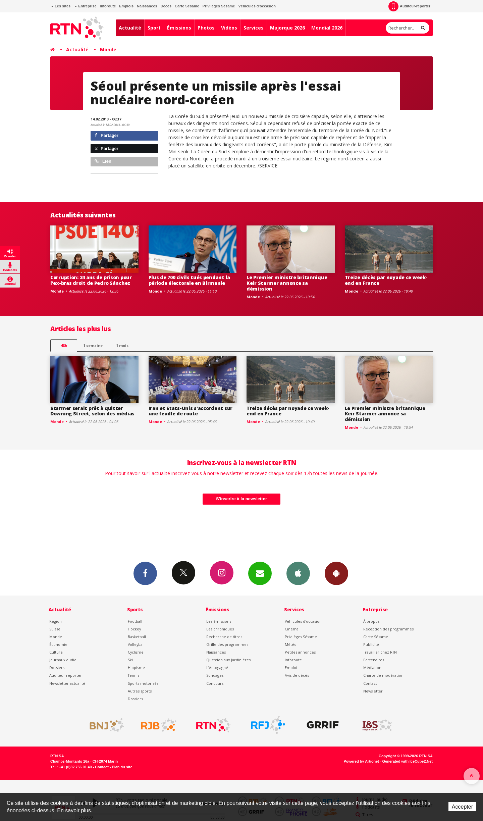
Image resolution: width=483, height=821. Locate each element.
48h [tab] (64, 345)
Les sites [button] (60, 6)
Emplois (126, 6)
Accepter (462, 807)
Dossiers (56, 667)
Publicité (371, 644)
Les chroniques (220, 629)
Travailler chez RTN (380, 652)
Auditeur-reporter (409, 6)
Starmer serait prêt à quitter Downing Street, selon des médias (92, 411)
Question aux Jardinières (228, 660)
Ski (130, 660)
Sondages (214, 675)
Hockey (134, 629)
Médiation (372, 667)
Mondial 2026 (326, 27)
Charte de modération (383, 675)
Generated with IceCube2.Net (407, 761)
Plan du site (122, 767)
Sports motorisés (143, 683)
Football (135, 621)
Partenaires (373, 660)
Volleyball (136, 644)
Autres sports (140, 691)
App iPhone (298, 573)
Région (55, 621)
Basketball (137, 636)
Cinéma (292, 629)
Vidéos (229, 27)
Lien (103, 161)
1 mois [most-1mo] (122, 345)
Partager (106, 135)
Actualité (130, 27)
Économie (58, 644)
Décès (166, 6)
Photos (206, 27)
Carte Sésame (187, 6)
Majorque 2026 (287, 27)
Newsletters (260, 573)
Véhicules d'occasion (256, 6)
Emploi (291, 667)
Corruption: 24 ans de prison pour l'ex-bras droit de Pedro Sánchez (91, 280)
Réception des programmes (388, 629)
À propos (371, 621)
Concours (214, 683)
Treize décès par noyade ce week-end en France (386, 280)
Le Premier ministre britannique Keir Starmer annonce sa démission (287, 283)
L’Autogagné (217, 667)
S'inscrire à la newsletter (241, 498)
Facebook (145, 573)
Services (254, 27)
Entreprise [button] (85, 6)
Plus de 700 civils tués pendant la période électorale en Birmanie (189, 280)
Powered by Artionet (361, 761)
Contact (370, 683)
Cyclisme (136, 652)
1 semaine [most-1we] (93, 345)
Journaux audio (62, 660)
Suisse (54, 629)
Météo (291, 644)
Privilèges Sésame (219, 6)
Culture (56, 652)
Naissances (147, 6)
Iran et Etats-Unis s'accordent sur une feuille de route (190, 411)
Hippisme (136, 667)
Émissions (179, 27)
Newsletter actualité (67, 683)
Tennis (133, 675)
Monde (108, 49)
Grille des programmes (227, 644)
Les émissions (218, 621)
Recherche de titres (224, 636)
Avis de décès (297, 675)
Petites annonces (300, 652)
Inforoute (108, 6)
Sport (154, 27)
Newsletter (373, 691)
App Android (336, 573)
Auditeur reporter (65, 675)
